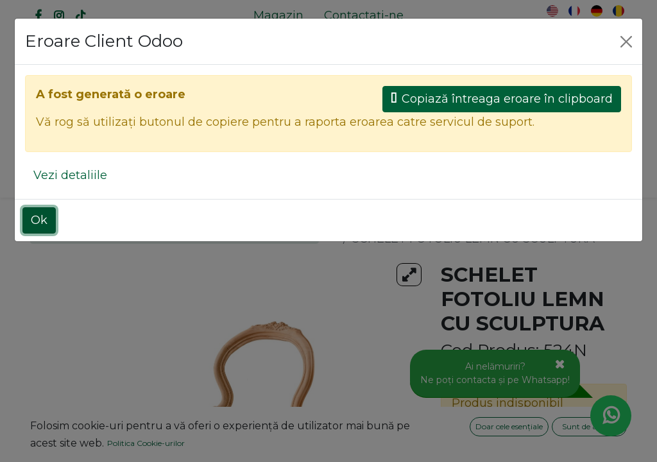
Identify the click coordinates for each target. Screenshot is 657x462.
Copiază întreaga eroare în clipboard (502, 99)
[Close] (626, 42)
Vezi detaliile (70, 175)
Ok (39, 220)
